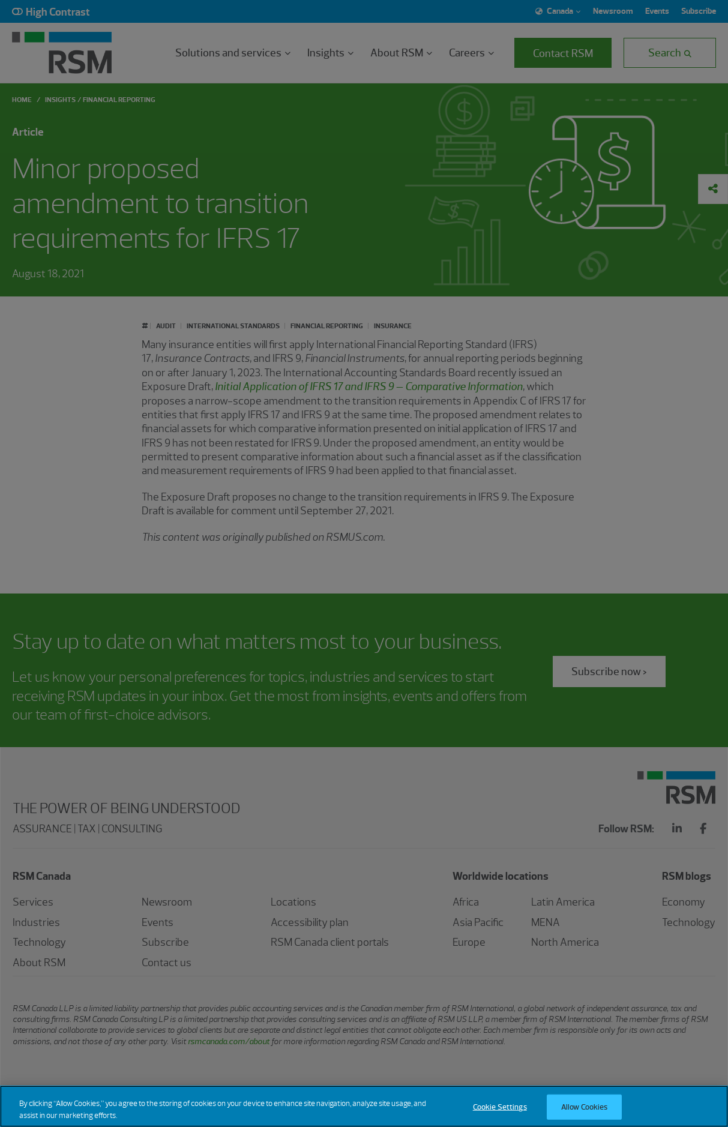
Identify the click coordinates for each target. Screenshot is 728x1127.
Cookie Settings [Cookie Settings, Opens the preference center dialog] (500, 1114)
